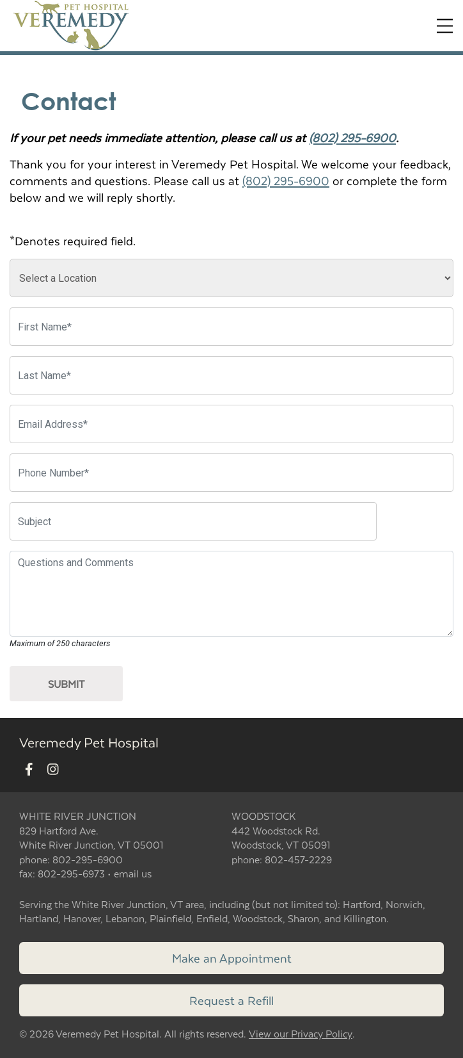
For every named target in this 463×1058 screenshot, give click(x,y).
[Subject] (193, 521)
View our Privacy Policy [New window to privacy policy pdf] (300, 1034)
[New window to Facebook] (29, 769)
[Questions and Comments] (231, 594)
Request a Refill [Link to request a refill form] (231, 1000)
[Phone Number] (231, 472)
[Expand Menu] (445, 26)
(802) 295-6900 (352, 137)
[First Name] (231, 326)
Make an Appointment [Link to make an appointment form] (232, 957)
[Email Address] (231, 424)
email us (133, 873)
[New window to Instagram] (53, 769)
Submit (66, 684)
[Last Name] (231, 375)
